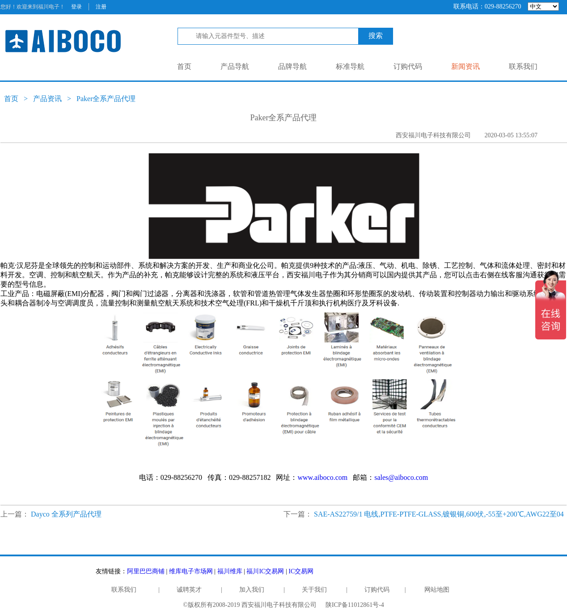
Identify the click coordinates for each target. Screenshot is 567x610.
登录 (76, 7)
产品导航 (234, 66)
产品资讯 (47, 98)
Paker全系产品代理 (105, 98)
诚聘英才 (189, 589)
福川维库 (229, 571)
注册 (101, 7)
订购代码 (408, 66)
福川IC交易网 (265, 571)
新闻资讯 (465, 66)
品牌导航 (292, 66)
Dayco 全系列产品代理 (66, 514)
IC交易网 (300, 571)
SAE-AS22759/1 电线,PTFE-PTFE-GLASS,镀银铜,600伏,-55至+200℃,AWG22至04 (439, 514)
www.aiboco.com (322, 477)
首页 (184, 66)
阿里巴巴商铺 (146, 571)
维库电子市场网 (191, 571)
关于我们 (314, 589)
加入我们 (251, 589)
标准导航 (350, 66)
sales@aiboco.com (401, 477)
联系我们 (523, 66)
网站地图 (436, 589)
